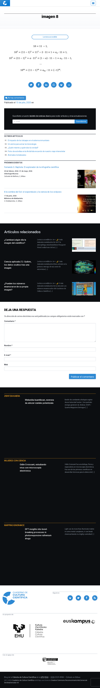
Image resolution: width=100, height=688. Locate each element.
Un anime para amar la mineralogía (22, 144)
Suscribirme (81, 121)
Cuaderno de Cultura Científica (23, 680)
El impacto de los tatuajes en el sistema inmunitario (28, 140)
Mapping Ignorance (14, 525)
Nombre (8, 345)
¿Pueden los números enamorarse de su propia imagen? (16, 286)
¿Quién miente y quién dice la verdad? (23, 148)
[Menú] (93, 3)
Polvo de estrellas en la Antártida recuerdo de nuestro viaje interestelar (36, 151)
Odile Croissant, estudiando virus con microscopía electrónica (33, 467)
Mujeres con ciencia (15, 460)
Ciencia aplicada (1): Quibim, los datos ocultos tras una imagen (17, 264)
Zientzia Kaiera (12, 396)
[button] (31, 85)
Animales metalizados (17, 155)
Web (6, 365)
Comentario (9, 321)
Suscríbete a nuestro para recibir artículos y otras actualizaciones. (49, 116)
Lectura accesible (50, 37)
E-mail (7, 355)
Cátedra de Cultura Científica (24, 677)
